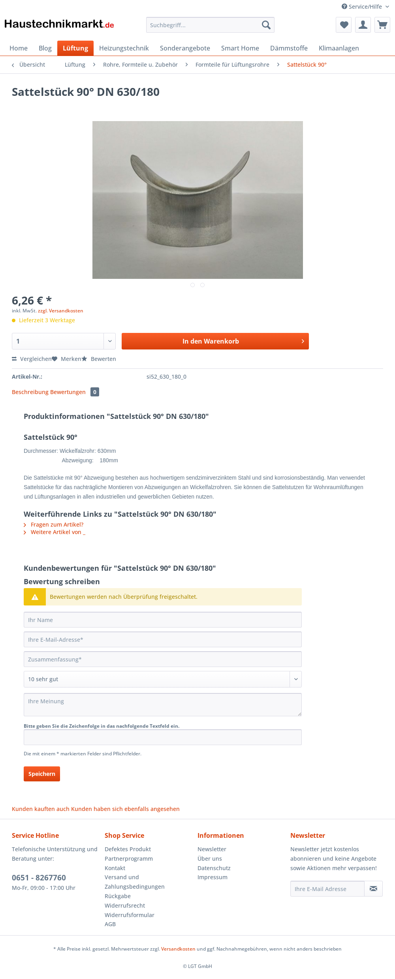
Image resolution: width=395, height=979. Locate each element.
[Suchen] (266, 25)
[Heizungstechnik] (124, 48)
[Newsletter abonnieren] (373, 889)
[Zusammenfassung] (163, 659)
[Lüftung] (75, 48)
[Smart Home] (240, 48)
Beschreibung (30, 392)
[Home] (18, 48)
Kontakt (115, 868)
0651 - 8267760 (39, 878)
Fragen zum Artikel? (53, 524)
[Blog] (45, 48)
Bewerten (98, 358)
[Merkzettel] (344, 25)
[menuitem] (210, 28)
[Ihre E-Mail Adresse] (327, 889)
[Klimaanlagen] (339, 48)
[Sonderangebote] (185, 48)
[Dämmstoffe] (289, 48)
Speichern (41, 773)
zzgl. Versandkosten (60, 310)
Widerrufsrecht (125, 905)
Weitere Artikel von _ (54, 532)
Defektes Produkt (128, 849)
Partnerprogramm (129, 858)
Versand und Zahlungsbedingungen (135, 881)
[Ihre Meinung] (163, 704)
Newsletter (212, 849)
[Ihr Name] (163, 620)
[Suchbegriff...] (210, 25)
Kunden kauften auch (41, 809)
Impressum (213, 877)
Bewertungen (74, 392)
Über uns (210, 858)
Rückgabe (118, 896)
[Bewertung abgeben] (163, 679)
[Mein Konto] (363, 25)
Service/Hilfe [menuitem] (363, 6)
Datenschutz (214, 868)
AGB (110, 924)
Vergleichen (32, 358)
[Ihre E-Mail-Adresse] (163, 639)
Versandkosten (178, 948)
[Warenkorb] (382, 25)
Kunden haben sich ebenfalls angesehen (125, 809)
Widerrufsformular (129, 915)
